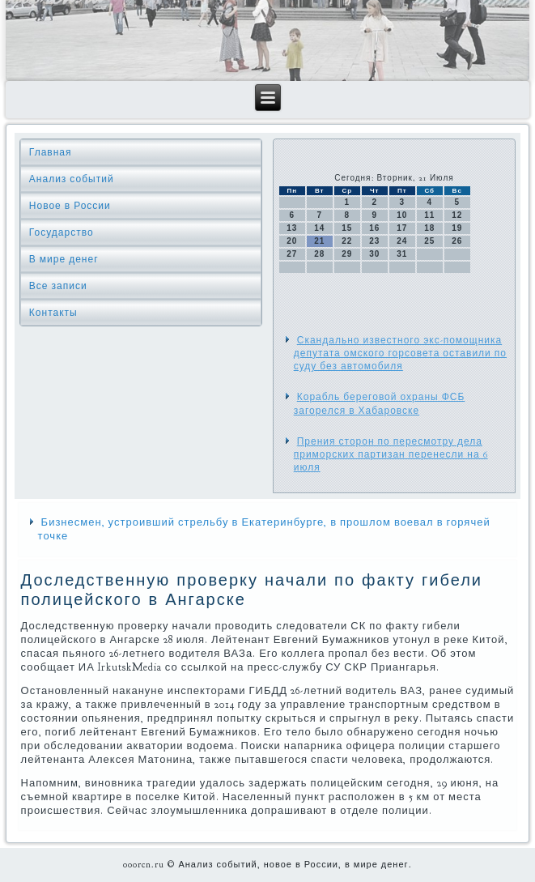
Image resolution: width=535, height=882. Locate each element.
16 (374, 228)
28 (319, 253)
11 (429, 215)
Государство (61, 232)
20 (292, 240)
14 (319, 228)
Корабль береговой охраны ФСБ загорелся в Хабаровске (379, 403)
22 (347, 240)
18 (429, 228)
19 (457, 228)
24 (402, 240)
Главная (50, 152)
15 (347, 228)
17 (402, 228)
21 (319, 240)
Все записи (58, 285)
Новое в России (70, 205)
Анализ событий (71, 179)
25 (429, 240)
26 (457, 240)
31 (402, 253)
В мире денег (64, 259)
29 (347, 253)
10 (402, 215)
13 (292, 228)
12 (457, 215)
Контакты (53, 312)
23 (374, 240)
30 (374, 253)
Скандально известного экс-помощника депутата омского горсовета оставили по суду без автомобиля (400, 353)
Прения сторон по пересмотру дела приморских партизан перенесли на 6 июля (391, 455)
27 (292, 253)
